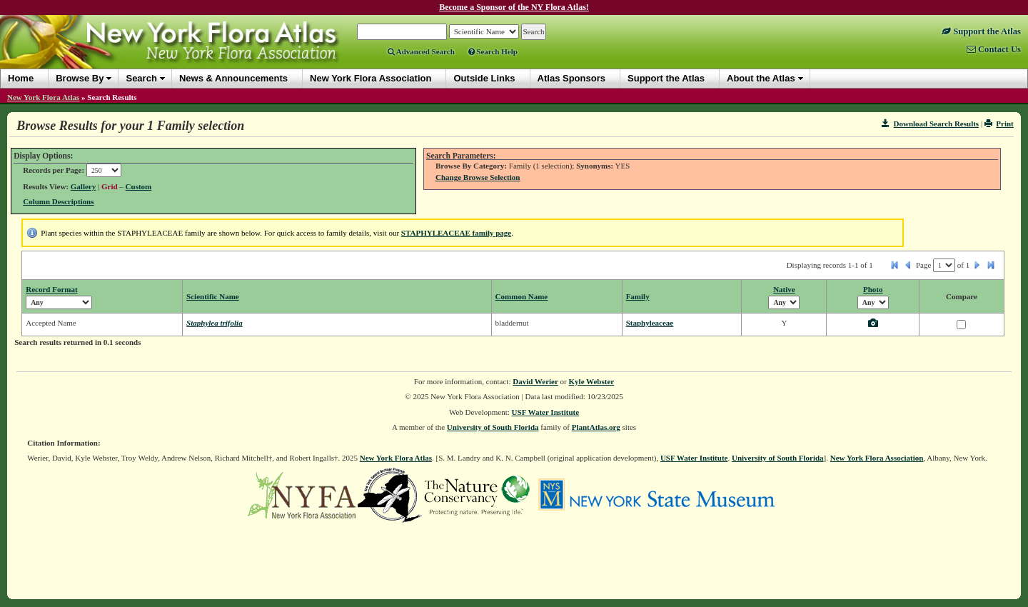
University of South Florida (493, 427)
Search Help (493, 51)
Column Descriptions (58, 201)
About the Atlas (761, 78)
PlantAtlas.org (596, 427)
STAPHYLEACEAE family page (456, 233)
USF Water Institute (546, 412)
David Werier (535, 381)
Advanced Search (421, 51)
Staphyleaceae (650, 322)
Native (784, 289)
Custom (139, 186)
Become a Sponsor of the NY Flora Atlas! (514, 7)
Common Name (521, 296)
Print (999, 123)
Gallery (83, 186)
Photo (873, 289)
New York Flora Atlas (43, 97)
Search (141, 78)
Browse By (80, 78)
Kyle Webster (592, 381)
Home (21, 78)
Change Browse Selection (477, 177)
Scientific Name (212, 296)
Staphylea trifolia (214, 322)
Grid (109, 186)
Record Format (51, 289)
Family (638, 296)
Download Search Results (930, 123)
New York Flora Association (877, 457)
